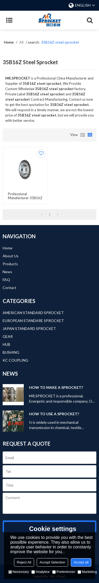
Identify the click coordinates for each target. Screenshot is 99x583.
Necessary (18, 572)
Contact (9, 287)
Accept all (81, 562)
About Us (10, 256)
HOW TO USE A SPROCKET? (54, 414)
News (7, 271)
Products (10, 264)
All (21, 42)
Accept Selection (52, 562)
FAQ (6, 279)
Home (9, 42)
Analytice (40, 572)
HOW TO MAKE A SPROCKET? (56, 387)
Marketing (87, 572)
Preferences (63, 572)
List (82, 135)
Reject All (24, 562)
